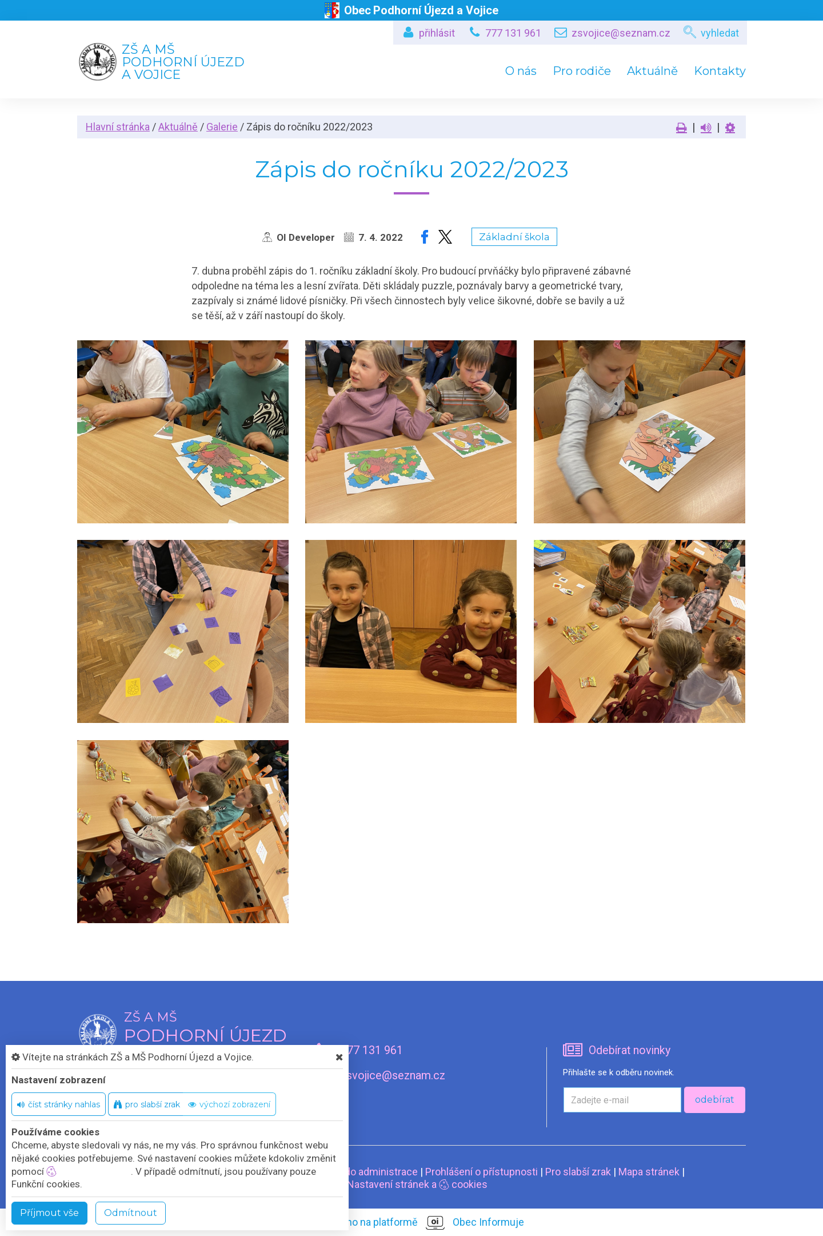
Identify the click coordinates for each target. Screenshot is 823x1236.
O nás (521, 71)
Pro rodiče (582, 71)
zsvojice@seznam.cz (621, 33)
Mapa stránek (649, 1172)
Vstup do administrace (366, 1172)
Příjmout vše (49, 1212)
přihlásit (437, 33)
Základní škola (514, 237)
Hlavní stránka (118, 127)
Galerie (222, 127)
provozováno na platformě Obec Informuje (412, 1223)
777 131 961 (513, 33)
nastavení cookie (88, 1171)
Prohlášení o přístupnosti (481, 1172)
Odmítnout (130, 1212)
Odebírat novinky (629, 1050)
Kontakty (720, 71)
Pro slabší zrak (578, 1172)
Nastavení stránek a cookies (412, 1184)
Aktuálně (652, 71)
